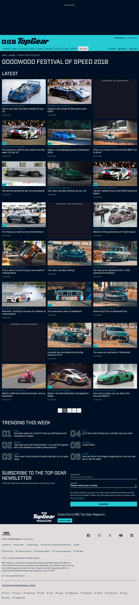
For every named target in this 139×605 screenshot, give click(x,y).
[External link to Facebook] (88, 535)
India (42, 593)
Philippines (87, 593)
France (7, 593)
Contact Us (6, 545)
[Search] (112, 48)
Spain (125, 593)
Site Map (79, 551)
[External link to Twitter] (110, 535)
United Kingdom (119, 38)
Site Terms (9, 551)
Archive (77, 545)
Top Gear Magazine (63, 551)
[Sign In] (123, 48)
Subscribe (103, 504)
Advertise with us (43, 551)
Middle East (20, 598)
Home (4, 55)
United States (132, 38)
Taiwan (7, 598)
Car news (12, 55)
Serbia (100, 593)
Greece (18, 593)
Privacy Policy (18, 545)
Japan (60, 593)
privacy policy (78, 498)
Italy (51, 593)
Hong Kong (30, 593)
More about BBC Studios (13, 576)
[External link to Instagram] (99, 535)
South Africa (113, 593)
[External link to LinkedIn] (131, 535)
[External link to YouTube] (120, 535)
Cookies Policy (32, 545)
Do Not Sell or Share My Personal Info (56, 545)
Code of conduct (24, 551)
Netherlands (73, 593)
